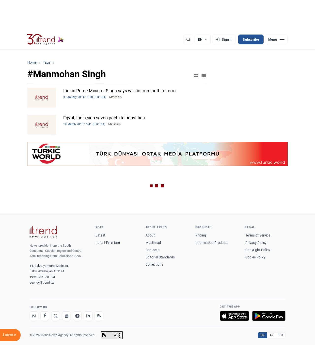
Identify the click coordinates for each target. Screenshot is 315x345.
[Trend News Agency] (43, 232)
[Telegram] (77, 315)
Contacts (152, 250)
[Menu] (276, 39)
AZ (272, 335)
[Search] (188, 39)
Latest (100, 235)
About (150, 235)
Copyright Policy (257, 250)
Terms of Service (257, 235)
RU (281, 335)
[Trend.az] (45, 39)
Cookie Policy (255, 257)
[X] (55, 315)
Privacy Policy (256, 243)
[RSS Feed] (98, 315)
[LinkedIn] (88, 315)
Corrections (154, 264)
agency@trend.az (42, 282)
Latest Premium (107, 243)
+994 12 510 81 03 (42, 277)
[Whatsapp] (34, 315)
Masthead (153, 243)
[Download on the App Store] (234, 316)
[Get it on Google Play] (268, 316)
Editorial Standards (160, 257)
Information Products (211, 243)
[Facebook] (44, 315)
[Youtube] (66, 315)
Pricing (200, 235)
